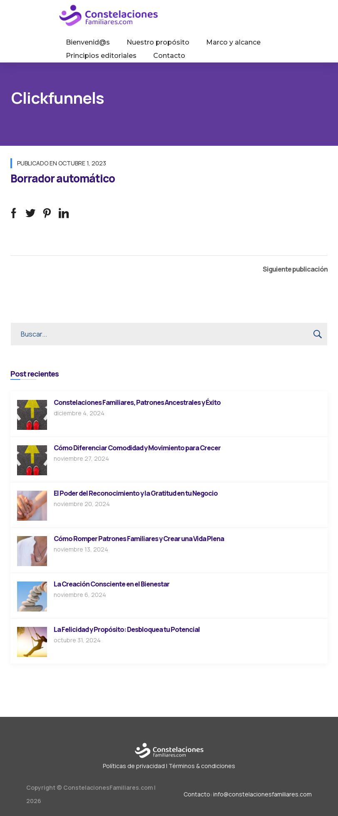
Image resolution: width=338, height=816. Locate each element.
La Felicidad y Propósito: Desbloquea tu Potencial (127, 629)
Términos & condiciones (202, 766)
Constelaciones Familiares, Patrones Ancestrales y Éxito (137, 402)
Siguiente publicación (295, 269)
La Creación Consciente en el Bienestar (111, 584)
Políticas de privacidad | (135, 766)
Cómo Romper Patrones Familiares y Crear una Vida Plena (139, 538)
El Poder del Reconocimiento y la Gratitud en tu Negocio (136, 493)
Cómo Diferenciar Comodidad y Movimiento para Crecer (137, 447)
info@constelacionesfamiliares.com (262, 794)
